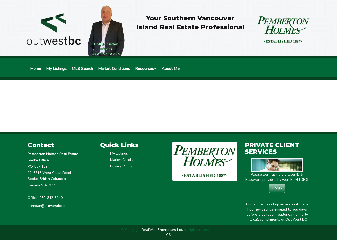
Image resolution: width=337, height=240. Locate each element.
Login (277, 188)
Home (35, 68)
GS (168, 234)
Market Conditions (114, 68)
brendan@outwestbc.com (48, 205)
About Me (171, 68)
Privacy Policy (121, 166)
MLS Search (82, 68)
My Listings (56, 68)
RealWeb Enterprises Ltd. (162, 229)
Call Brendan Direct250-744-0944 (106, 49)
